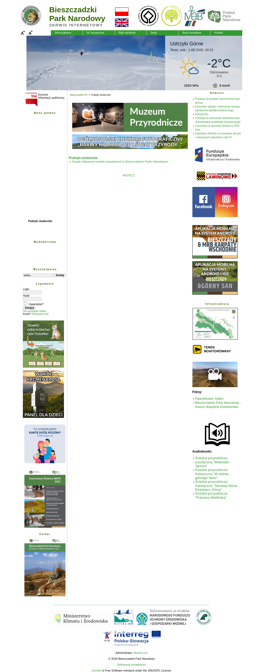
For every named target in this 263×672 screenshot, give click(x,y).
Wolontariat (35, 226)
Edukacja (33, 147)
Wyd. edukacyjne (38, 254)
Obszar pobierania (39, 259)
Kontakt (218, 32)
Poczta (32, 176)
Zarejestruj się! (40, 314)
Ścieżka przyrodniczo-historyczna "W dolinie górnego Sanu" (212, 474)
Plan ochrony (36, 130)
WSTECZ (129, 175)
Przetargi (33, 159)
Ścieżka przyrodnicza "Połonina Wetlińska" (211, 495)
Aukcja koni (201, 114)
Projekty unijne (37, 181)
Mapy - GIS (34, 164)
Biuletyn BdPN (37, 215)
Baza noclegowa (191, 32)
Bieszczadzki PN (38, 119)
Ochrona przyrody (39, 136)
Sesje (154, 32)
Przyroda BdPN (37, 125)
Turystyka (34, 153)
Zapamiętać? (36, 304)
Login (26, 289)
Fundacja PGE (36, 204)
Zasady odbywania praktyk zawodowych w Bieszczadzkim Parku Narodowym (120, 161)
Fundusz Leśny (37, 193)
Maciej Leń (140, 652)
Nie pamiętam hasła (34, 311)
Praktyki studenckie (40, 221)
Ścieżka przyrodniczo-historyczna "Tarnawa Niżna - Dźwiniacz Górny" (217, 486)
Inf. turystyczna (95, 32)
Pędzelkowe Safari (209, 398)
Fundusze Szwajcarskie (42, 187)
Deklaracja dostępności (131, 664)
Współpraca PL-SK (39, 198)
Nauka (32, 142)
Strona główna (63, 32)
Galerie (32, 170)
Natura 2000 (35, 209)
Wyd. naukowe (37, 248)
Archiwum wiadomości (42, 232)
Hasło (26, 295)
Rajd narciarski (127, 32)
